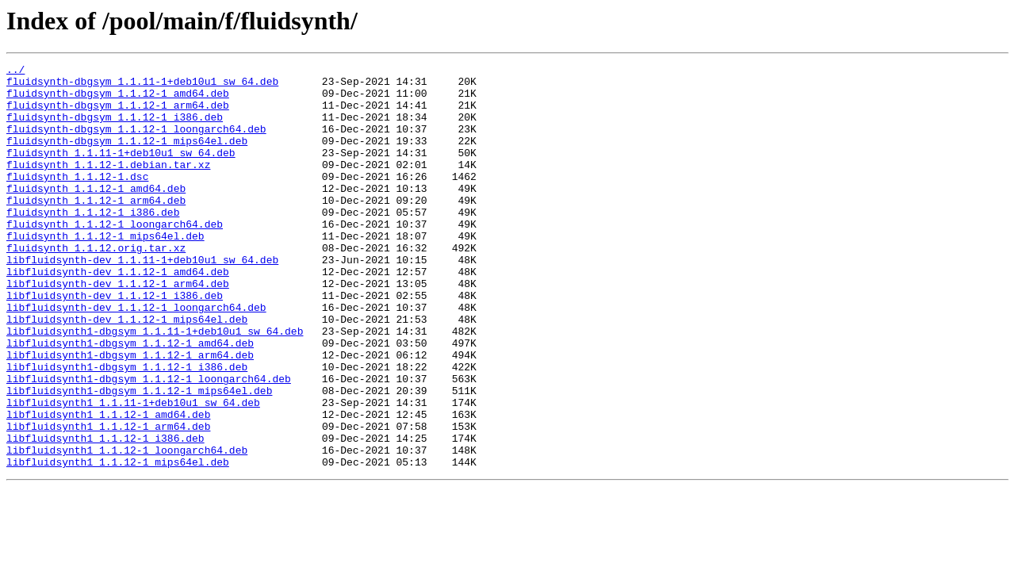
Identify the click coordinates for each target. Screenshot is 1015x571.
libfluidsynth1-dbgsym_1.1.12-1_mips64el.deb (139, 457)
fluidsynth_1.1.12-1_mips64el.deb (105, 271)
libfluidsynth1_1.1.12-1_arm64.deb (108, 499)
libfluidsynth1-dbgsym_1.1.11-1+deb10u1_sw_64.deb (154, 385)
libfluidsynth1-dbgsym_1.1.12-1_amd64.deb (130, 400)
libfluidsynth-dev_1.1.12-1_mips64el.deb (126, 371)
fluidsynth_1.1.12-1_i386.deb (92, 243)
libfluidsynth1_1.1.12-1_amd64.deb (108, 485)
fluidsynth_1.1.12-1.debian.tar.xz (108, 185)
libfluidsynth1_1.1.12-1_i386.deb (105, 514)
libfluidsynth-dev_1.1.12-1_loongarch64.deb (136, 357)
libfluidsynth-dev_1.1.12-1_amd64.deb (117, 314)
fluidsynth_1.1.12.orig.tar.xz (96, 285)
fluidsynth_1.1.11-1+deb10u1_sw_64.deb (121, 171)
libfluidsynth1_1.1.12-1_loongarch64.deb (126, 528)
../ (15, 71)
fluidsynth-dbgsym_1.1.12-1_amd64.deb (117, 100)
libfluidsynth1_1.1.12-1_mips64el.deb (117, 542)
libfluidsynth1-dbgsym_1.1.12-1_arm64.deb (130, 414)
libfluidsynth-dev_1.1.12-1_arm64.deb (117, 328)
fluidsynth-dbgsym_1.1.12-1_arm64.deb (117, 114)
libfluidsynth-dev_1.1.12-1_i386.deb (114, 342)
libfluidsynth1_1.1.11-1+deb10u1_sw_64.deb (133, 471)
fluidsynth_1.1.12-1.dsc (77, 200)
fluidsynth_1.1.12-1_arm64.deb (96, 228)
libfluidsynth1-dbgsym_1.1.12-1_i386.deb (126, 428)
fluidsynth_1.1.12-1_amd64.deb (96, 214)
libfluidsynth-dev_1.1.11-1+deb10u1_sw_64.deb (142, 300)
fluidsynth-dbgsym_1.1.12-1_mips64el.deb (126, 157)
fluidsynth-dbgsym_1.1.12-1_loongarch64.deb (136, 143)
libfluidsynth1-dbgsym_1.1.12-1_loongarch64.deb (148, 442)
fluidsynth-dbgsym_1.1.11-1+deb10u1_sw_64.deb (142, 86)
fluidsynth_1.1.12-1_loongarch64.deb (114, 257)
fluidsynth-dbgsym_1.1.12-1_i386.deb (114, 128)
